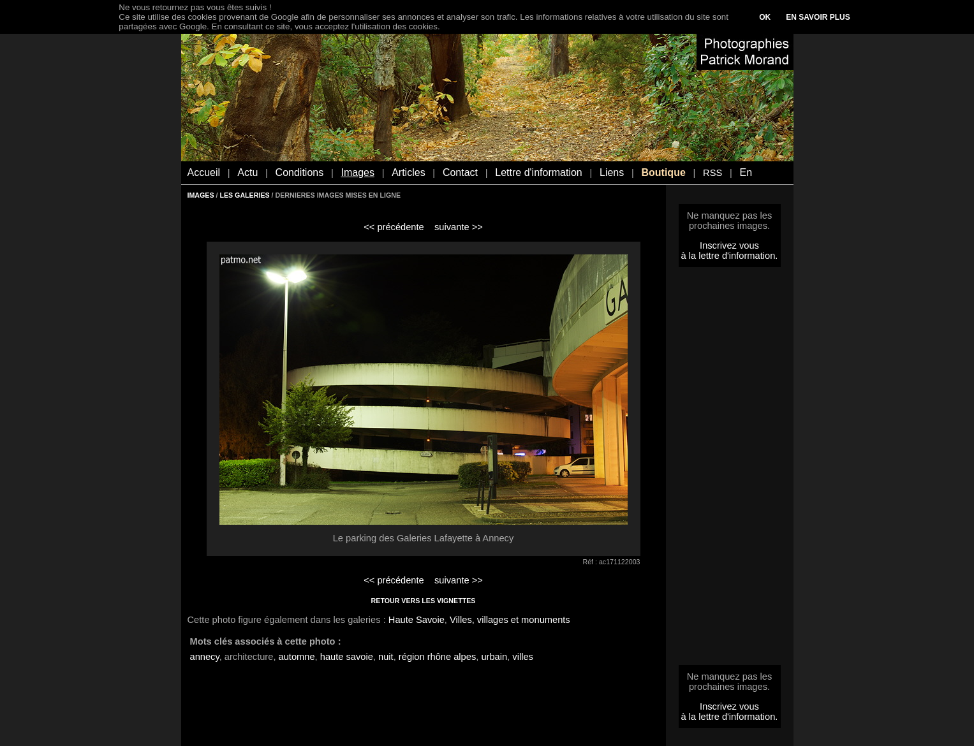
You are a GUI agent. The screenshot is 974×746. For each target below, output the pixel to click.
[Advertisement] (730, 470)
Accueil (204, 172)
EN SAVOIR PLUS (818, 17)
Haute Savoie (416, 620)
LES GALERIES (244, 195)
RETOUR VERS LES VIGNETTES (423, 600)
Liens (612, 172)
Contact (460, 172)
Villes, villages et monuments (510, 620)
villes (522, 657)
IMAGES (201, 195)
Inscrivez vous (729, 245)
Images (357, 172)
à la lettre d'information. (729, 256)
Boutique (663, 172)
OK (765, 17)
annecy (204, 657)
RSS (712, 173)
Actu (247, 172)
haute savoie (346, 657)
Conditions (300, 172)
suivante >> (458, 227)
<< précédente (394, 227)
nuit (386, 657)
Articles (408, 172)
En (745, 172)
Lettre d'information (538, 172)
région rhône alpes (437, 657)
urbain (494, 657)
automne (297, 657)
